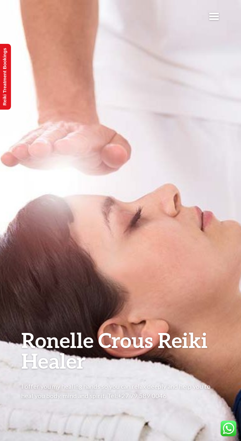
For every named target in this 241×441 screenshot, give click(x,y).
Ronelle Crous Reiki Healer (114, 350)
